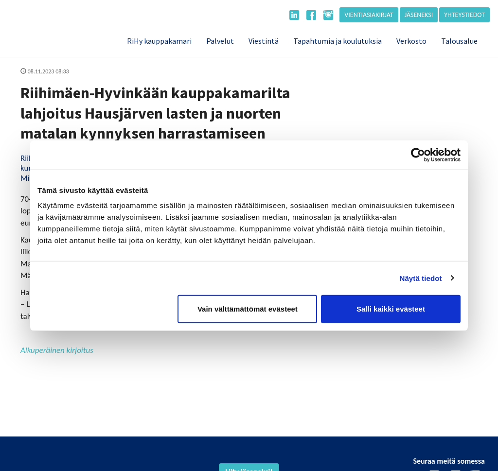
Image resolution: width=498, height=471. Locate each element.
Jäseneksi (419, 15)
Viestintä (264, 41)
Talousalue (459, 41)
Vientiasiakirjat (368, 15)
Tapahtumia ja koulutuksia (337, 41)
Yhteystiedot (464, 15)
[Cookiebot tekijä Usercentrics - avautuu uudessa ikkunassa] (418, 154)
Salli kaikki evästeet (390, 309)
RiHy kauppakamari (159, 41)
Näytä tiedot (421, 278)
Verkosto (411, 41)
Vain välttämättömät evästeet (247, 309)
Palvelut (220, 41)
